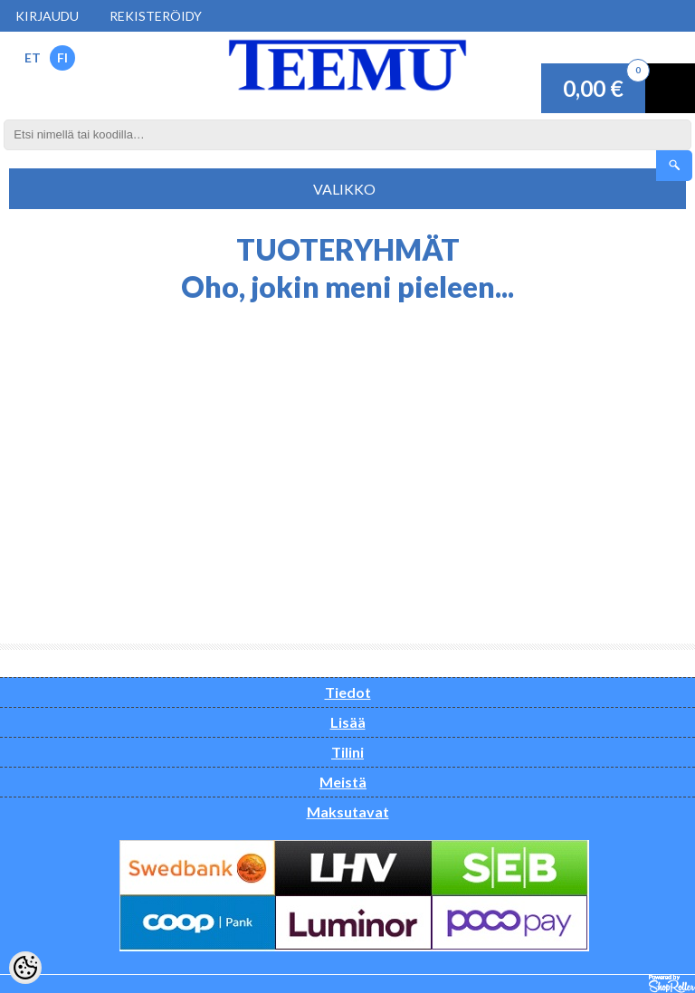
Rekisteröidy (155, 16)
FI (62, 57)
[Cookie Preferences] (25, 967)
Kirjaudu (47, 16)
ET (32, 57)
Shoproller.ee (672, 984)
